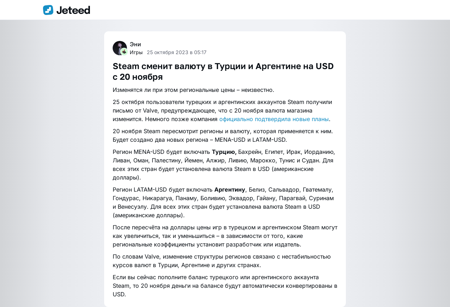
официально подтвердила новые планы (274, 119)
